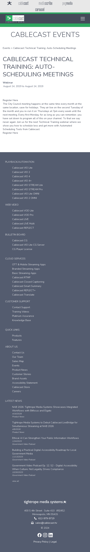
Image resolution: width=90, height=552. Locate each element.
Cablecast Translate (23, 294)
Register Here (10, 100)
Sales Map (18, 361)
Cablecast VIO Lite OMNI (25, 193)
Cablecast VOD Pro (22, 215)
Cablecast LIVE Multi (23, 223)
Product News (20, 370)
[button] (82, 19)
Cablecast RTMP (21, 277)
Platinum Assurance (23, 316)
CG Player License (22, 249)
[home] (15, 19)
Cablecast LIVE (20, 219)
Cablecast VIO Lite (22, 167)
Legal (54, 541)
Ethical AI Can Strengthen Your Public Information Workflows (45, 438)
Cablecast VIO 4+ (22, 180)
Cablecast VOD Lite (23, 210)
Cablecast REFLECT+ (24, 290)
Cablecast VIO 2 (21, 172)
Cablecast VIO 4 (21, 176)
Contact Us (18, 352)
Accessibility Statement (24, 382)
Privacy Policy (40, 541)
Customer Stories (21, 374)
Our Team (17, 357)
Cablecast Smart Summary (26, 286)
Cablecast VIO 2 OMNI (24, 198)
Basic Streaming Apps (24, 273)
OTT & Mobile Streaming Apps (29, 264)
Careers (16, 391)
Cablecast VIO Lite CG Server (28, 244)
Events (6, 48)
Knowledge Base (21, 320)
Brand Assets (19, 378)
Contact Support (21, 307)
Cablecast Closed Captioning (28, 281)
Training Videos (20, 311)
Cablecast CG (19, 240)
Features (17, 340)
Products (17, 335)
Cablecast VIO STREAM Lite (27, 185)
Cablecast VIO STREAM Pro (27, 189)
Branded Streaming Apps (26, 268)
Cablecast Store (21, 387)
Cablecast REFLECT (23, 228)
